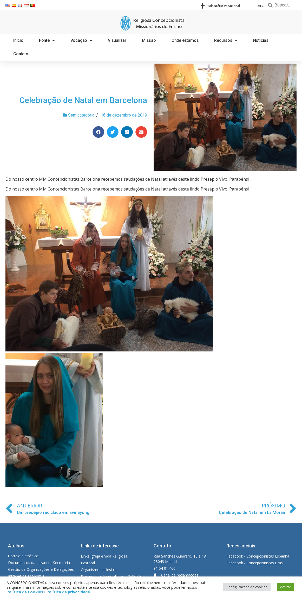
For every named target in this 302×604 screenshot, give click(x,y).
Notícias (260, 40)
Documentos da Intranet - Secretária (39, 562)
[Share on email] (141, 132)
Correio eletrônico (23, 555)
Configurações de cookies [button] (246, 587)
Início (18, 40)
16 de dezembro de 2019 (124, 115)
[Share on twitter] (113, 132)
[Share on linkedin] (127, 132)
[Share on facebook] (98, 132)
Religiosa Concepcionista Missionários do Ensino (159, 24)
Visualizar (117, 40)
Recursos (225, 40)
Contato (20, 53)
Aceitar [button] (285, 587)
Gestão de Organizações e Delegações (41, 569)
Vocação (81, 40)
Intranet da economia (26, 576)
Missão (149, 40)
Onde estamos (185, 40)
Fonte (47, 40)
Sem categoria (81, 115)
